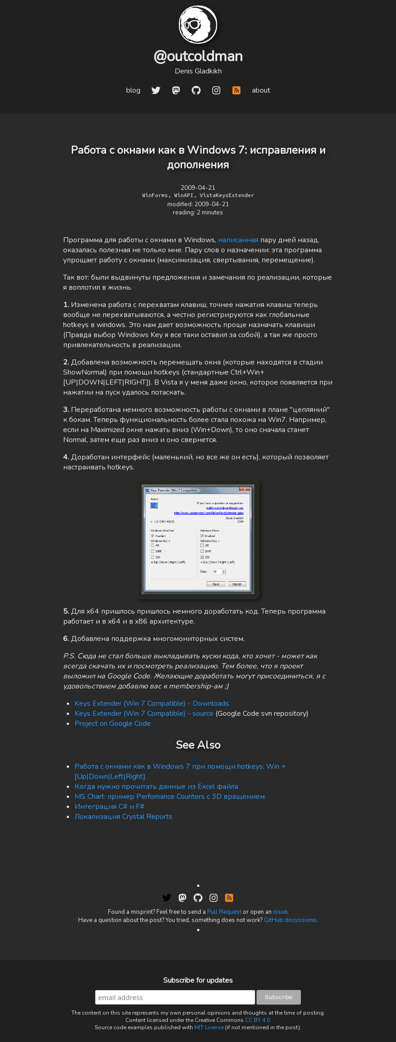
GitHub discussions (290, 920)
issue (280, 912)
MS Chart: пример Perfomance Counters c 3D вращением (170, 797)
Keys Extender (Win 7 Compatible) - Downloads (152, 703)
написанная (239, 240)
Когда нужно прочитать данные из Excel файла (156, 787)
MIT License (209, 1027)
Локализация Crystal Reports (123, 817)
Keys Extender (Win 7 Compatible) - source (144, 714)
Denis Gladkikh (198, 71)
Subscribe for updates (198, 980)
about (261, 90)
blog (133, 90)
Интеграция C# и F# (109, 807)
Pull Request (224, 912)
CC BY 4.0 (257, 1020)
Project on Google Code (113, 724)
